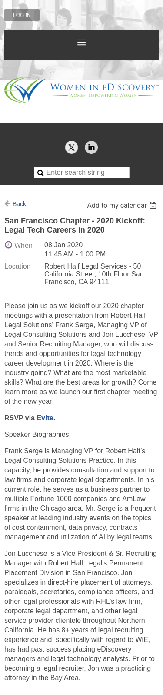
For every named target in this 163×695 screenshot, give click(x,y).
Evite (45, 418)
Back (19, 203)
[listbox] (123, 205)
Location (17, 266)
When (23, 245)
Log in (22, 15)
